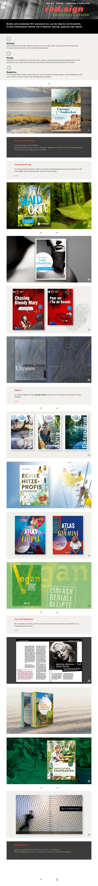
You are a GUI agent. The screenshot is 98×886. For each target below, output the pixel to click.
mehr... (17, 154)
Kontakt (60, 3)
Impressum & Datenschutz (78, 3)
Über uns (50, 3)
